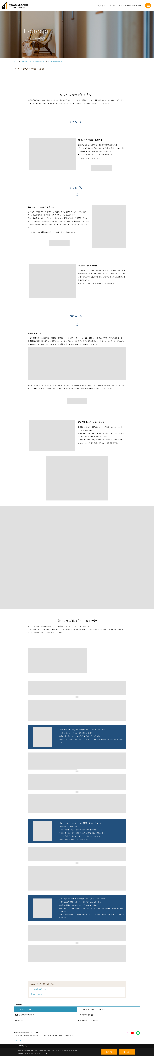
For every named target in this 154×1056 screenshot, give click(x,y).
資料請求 (101, 5)
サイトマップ (20, 1040)
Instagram (19, 1020)
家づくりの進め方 (37, 994)
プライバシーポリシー (63, 1050)
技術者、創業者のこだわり (24, 1015)
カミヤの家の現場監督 (86, 1015)
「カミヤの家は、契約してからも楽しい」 (93, 1009)
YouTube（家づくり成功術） (88, 1020)
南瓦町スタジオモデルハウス (131, 5)
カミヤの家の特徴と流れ (39, 989)
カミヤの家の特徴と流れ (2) (25, 1009)
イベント (112, 5)
